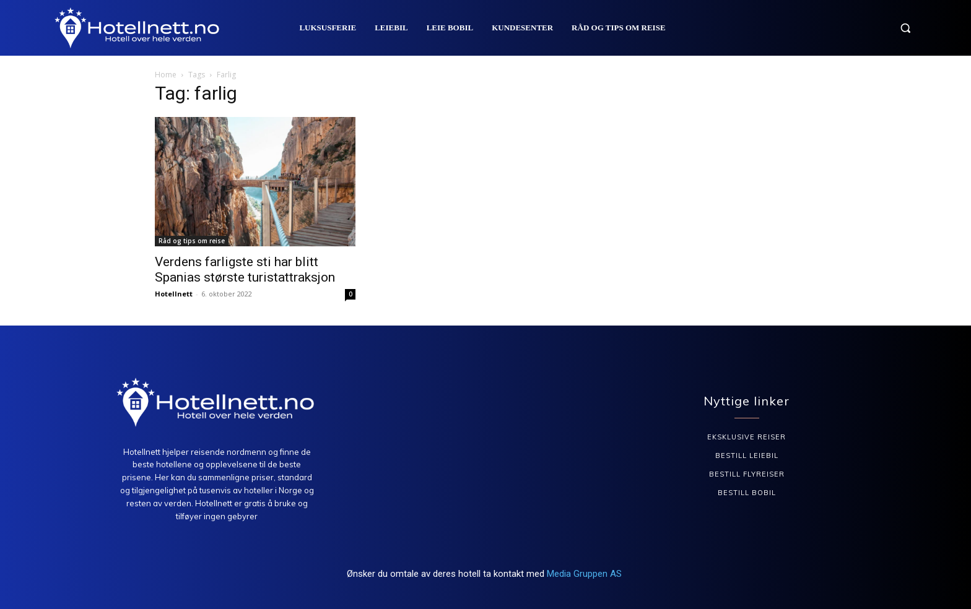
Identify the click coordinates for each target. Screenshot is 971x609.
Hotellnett (174, 293)
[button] (905, 28)
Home (165, 74)
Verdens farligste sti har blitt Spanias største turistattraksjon (245, 269)
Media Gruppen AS (585, 573)
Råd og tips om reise (192, 240)
